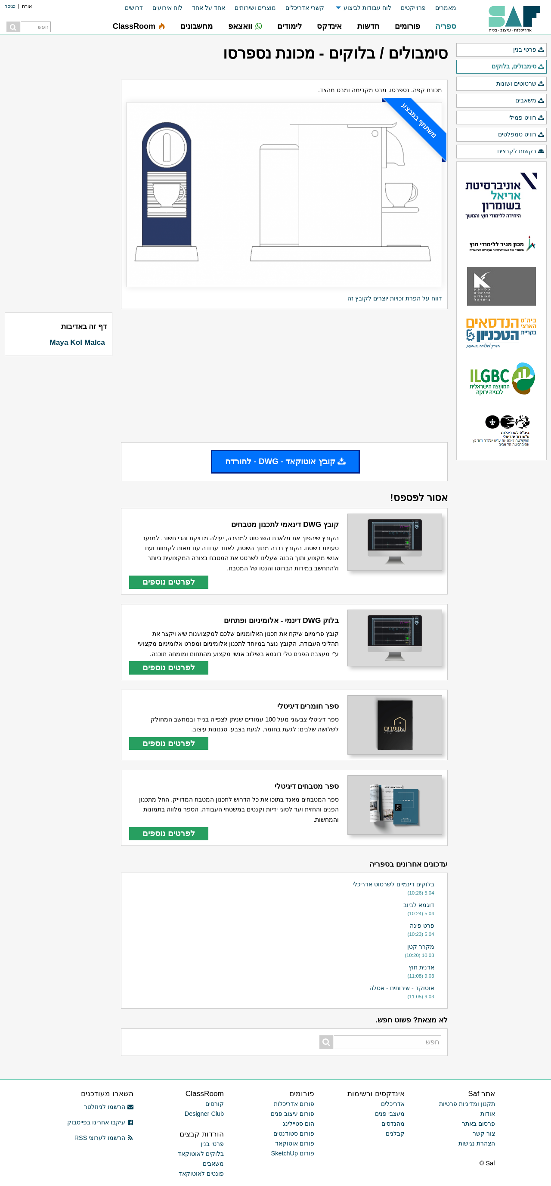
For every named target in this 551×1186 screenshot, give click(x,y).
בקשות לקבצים (521, 151)
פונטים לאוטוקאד (201, 1173)
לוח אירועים (167, 7)
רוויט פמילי (526, 118)
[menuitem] (441, 8)
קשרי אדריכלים (304, 7)
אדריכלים (393, 1103)
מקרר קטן (420, 946)
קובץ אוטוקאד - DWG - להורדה (285, 461)
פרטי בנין (529, 50)
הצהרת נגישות (476, 1143)
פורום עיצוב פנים (292, 1113)
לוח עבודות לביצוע (367, 7)
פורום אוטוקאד (294, 1143)
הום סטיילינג (298, 1123)
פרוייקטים (413, 7)
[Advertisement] (284, 376)
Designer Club (204, 1113)
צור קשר (484, 1133)
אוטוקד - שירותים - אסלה (401, 988)
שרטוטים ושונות (520, 84)
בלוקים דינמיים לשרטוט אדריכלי (393, 884)
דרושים (134, 7)
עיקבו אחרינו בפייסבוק (100, 1122)
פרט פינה (422, 925)
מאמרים (445, 7)
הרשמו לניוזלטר (108, 1107)
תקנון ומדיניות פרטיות (467, 1103)
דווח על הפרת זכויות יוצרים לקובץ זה (394, 298)
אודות (487, 1113)
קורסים (214, 1103)
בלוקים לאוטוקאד (201, 1153)
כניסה (9, 6)
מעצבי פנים (390, 1113)
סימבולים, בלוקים (518, 66)
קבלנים (395, 1133)
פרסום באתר (478, 1123)
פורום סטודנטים (293, 1133)
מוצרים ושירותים (255, 7)
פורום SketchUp (292, 1153)
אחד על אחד (208, 7)
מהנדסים (393, 1123)
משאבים (530, 100)
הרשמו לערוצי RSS (103, 1138)
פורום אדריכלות (294, 1103)
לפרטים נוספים (168, 581)
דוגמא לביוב (418, 904)
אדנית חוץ (421, 967)
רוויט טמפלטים (521, 134)
